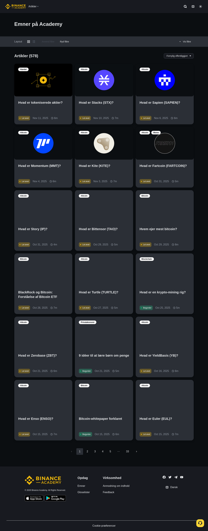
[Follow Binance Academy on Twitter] (170, 477)
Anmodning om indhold (116, 486)
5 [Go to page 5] (110, 451)
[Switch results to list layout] (33, 41)
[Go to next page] (136, 451)
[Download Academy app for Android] (55, 498)
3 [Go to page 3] (95, 451)
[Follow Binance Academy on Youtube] (181, 477)
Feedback (108, 492)
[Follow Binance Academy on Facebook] (164, 477)
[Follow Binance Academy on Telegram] (175, 477)
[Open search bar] (184, 6)
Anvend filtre (48, 41)
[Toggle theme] (200, 6)
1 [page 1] (79, 451)
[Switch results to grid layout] (28, 41)
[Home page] (15, 6)
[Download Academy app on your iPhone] (34, 498)
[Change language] (193, 6)
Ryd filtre (64, 41)
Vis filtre (184, 41)
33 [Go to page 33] (127, 451)
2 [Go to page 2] (87, 451)
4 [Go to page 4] (102, 451)
